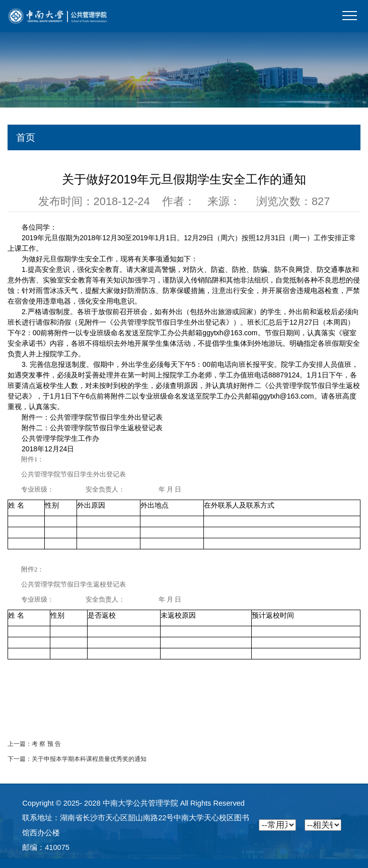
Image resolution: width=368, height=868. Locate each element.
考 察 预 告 (46, 743)
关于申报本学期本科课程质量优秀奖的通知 (89, 758)
